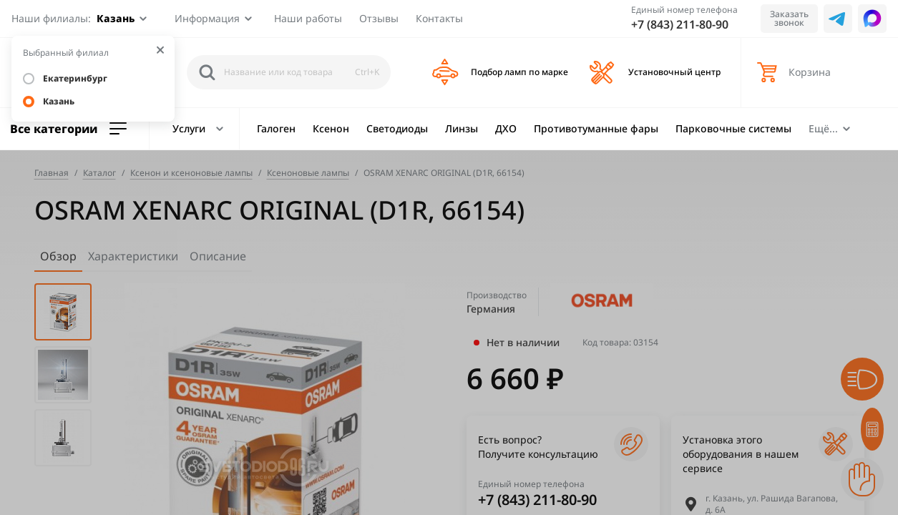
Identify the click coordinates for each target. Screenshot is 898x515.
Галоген (276, 128)
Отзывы (379, 18)
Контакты (439, 18)
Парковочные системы (733, 128)
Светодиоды (397, 128)
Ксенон (331, 128)
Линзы (461, 128)
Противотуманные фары (596, 128)
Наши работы (308, 18)
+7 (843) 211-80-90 (679, 24)
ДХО (506, 128)
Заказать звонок (789, 18)
